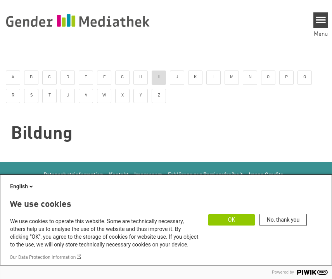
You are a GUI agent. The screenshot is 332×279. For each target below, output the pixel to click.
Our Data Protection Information (43, 257)
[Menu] (321, 20)
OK (231, 220)
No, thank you (283, 220)
